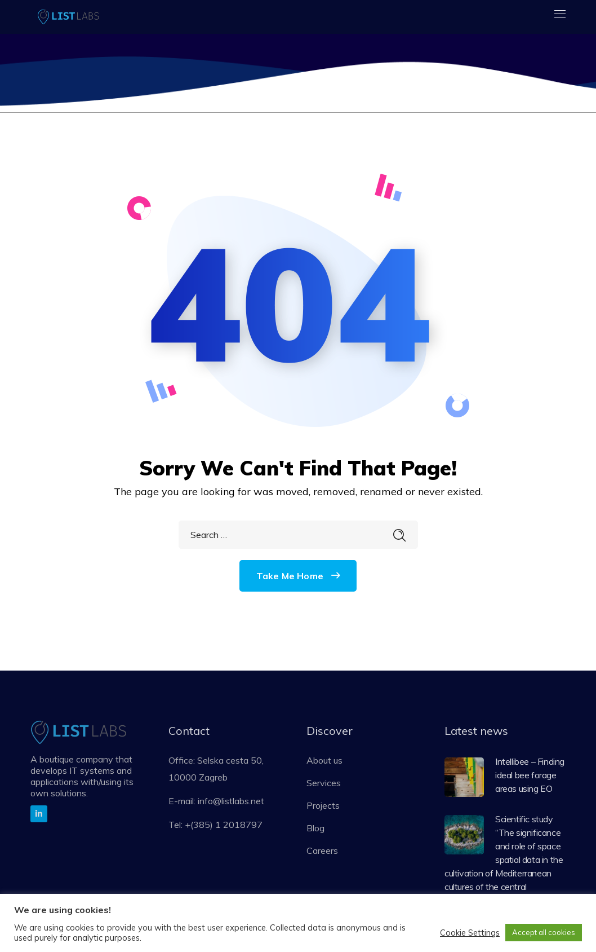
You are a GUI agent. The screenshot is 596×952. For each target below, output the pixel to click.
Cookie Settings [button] (470, 933)
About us (324, 760)
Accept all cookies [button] (543, 932)
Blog (315, 828)
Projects (323, 805)
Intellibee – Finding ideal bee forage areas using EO (529, 775)
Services (323, 782)
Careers (322, 850)
